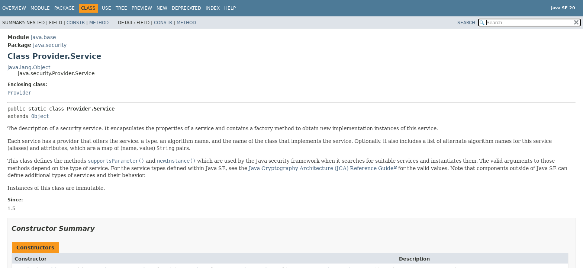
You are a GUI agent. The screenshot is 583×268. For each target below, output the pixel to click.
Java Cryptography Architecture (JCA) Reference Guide (321, 168)
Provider (19, 93)
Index (213, 8)
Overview (14, 8)
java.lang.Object (28, 67)
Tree (121, 8)
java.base (43, 37)
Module (40, 8)
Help (230, 8)
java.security (50, 45)
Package (64, 8)
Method (99, 22)
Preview (142, 8)
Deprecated (186, 8)
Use (106, 8)
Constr (76, 22)
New (162, 8)
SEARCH (466, 22)
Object (40, 116)
